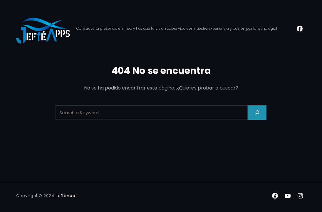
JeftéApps (67, 195)
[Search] (257, 112)
